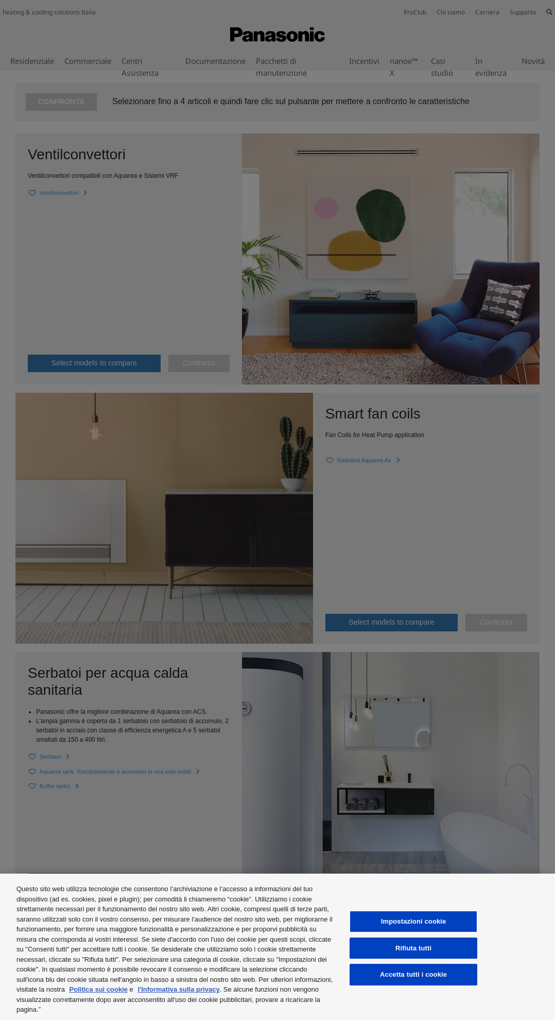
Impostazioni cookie (413, 921)
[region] (277, 947)
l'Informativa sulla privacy (178, 989)
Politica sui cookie (99, 989)
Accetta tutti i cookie (413, 974)
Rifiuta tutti (413, 948)
